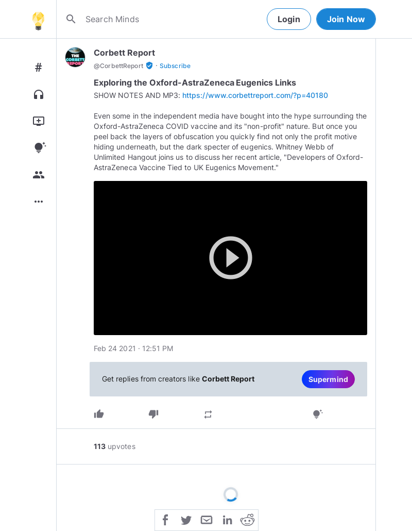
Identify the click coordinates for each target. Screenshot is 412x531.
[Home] (38, 19)
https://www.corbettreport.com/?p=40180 (255, 95)
